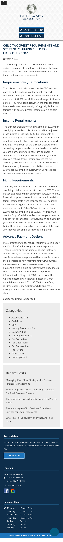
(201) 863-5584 (31, 30)
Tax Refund (17, 349)
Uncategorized (27, 298)
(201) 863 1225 (31, 36)
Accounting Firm (19, 317)
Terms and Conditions (46, 535)
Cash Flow (16, 321)
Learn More (14, 455)
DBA (13, 324)
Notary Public (18, 331)
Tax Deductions (19, 342)
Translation (17, 353)
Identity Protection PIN (23, 328)
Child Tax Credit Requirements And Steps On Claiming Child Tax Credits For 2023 (31, 49)
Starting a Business (21, 335)
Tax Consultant (19, 339)
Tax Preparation (20, 346)
